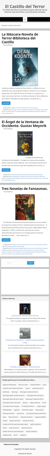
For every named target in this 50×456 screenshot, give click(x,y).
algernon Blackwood (9, 385)
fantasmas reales (27, 410)
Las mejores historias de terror (36, 413)
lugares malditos (40, 417)
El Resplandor (7, 410)
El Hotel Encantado (6, 250)
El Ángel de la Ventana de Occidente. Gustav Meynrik (24, 123)
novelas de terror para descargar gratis (25, 252)
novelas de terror (9, 113)
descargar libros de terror (28, 109)
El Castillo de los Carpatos (41, 248)
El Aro (44, 403)
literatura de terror (38, 178)
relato (5, 428)
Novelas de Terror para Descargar (30, 108)
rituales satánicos (31, 431)
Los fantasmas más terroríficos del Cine (25, 316)
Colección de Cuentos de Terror (13, 388)
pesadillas (18, 254)
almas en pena (23, 385)
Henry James (14, 250)
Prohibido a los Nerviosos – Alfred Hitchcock (25, 367)
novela (5, 421)
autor (44, 385)
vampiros (23, 435)
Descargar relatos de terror (11, 403)
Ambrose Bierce (35, 385)
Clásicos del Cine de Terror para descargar (32, 244)
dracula (25, 403)
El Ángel (36, 176)
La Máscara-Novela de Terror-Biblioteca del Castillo (20, 38)
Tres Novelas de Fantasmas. (25, 188)
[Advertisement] (25, 282)
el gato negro (41, 406)
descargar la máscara (17, 109)
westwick (23, 254)
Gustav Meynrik (16, 178)
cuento (27, 388)
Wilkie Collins (29, 254)
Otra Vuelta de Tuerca (10, 254)
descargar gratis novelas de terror (27, 248)
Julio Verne (20, 250)
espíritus (17, 410)
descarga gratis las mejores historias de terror (23, 176)
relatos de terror (26, 428)
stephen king (7, 435)
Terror (16, 435)
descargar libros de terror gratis (13, 399)
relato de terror (14, 428)
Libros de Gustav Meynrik (27, 178)
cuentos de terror (37, 388)
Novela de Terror (15, 421)
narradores (35, 250)
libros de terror (13, 417)
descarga (15, 392)
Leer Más (6, 103)
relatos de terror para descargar (13, 431)
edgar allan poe (35, 403)
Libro (4, 417)
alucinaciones (15, 248)
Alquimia (14, 174)
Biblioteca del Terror (16, 108)
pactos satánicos (35, 424)
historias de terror (9, 413)
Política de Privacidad (11, 444)
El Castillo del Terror (25, 6)
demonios (6, 392)
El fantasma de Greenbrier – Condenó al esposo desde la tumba (25, 341)
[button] (25, 19)
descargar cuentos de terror (29, 392)
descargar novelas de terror (35, 399)
